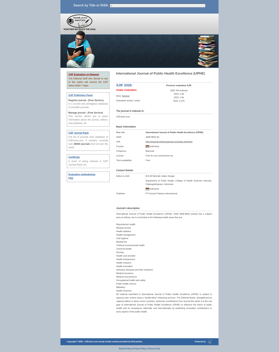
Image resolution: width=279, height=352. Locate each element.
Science (125, 96)
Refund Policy (125, 349)
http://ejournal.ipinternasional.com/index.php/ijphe (169, 141)
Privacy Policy (139, 349)
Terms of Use (154, 349)
